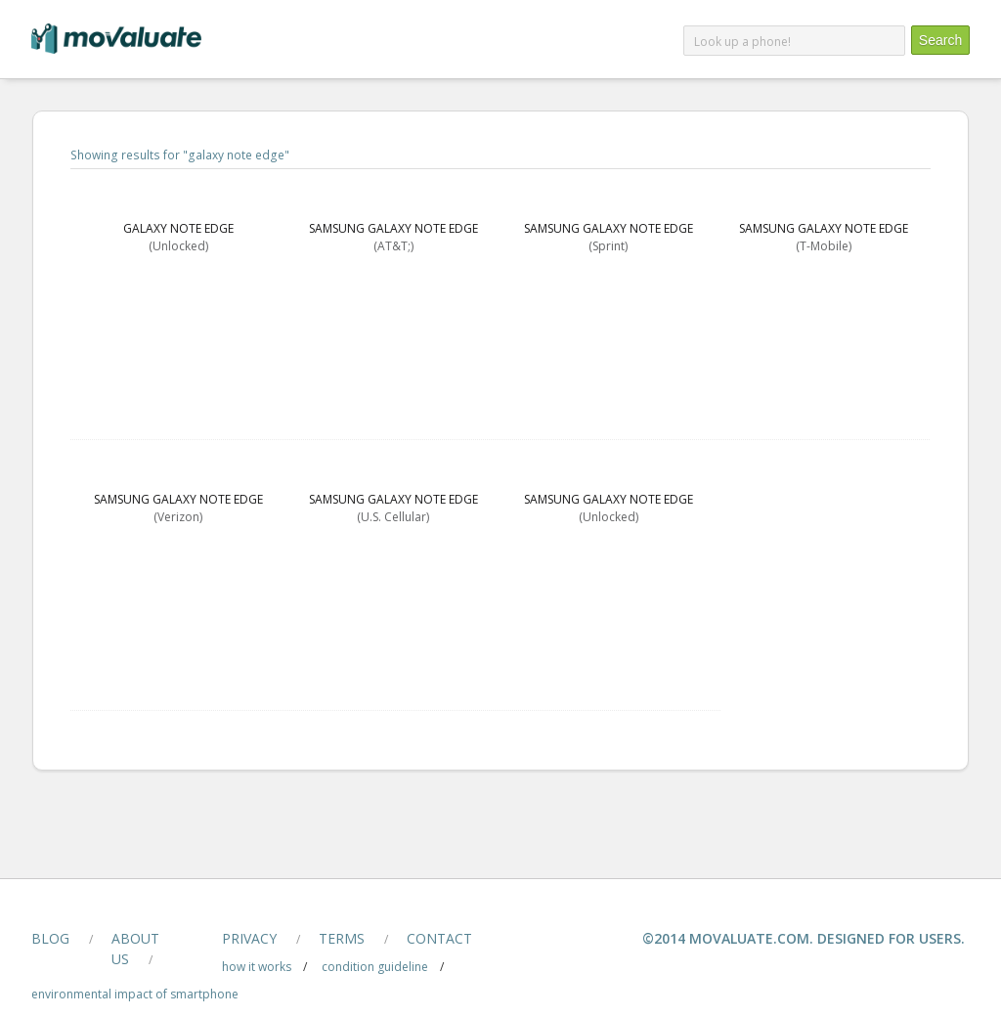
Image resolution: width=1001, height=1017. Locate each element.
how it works (256, 966)
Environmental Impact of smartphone (135, 994)
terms (342, 938)
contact (439, 938)
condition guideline (375, 966)
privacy (249, 938)
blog (50, 938)
